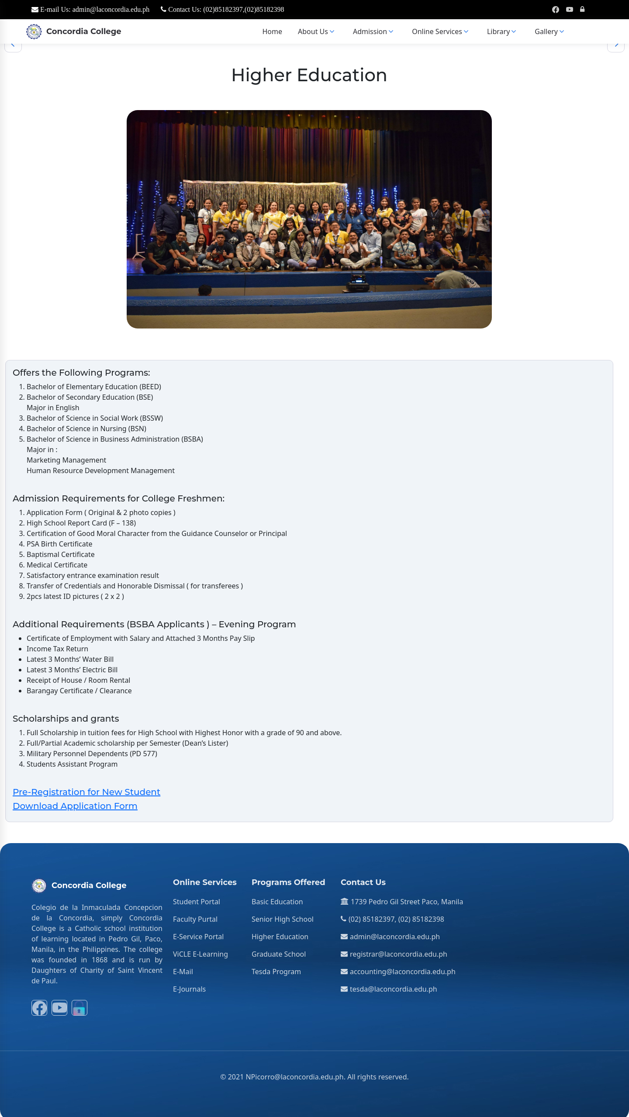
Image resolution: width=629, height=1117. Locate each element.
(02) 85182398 (421, 915)
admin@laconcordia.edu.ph (395, 933)
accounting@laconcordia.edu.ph (403, 968)
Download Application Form (75, 802)
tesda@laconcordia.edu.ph (393, 985)
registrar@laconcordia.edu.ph (398, 950)
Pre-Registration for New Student (86, 788)
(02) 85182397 (371, 915)
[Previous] (13, 40)
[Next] (616, 40)
